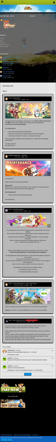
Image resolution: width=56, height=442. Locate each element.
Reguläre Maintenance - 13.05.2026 (12, 57)
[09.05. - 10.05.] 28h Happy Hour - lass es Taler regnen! (23, 283)
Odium (24, 46)
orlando (4, 65)
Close (10, 439)
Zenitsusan (5, 59)
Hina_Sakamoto (12, 321)
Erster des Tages (7, 75)
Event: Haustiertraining (8, 71)
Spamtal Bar (6, 67)
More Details (4, 439)
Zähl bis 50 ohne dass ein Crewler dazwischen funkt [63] (32, 360)
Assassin (4, 77)
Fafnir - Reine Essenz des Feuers (17, 320)
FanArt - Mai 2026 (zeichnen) (16, 209)
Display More (28, 374)
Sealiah (5, 19)
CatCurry (10, 211)
